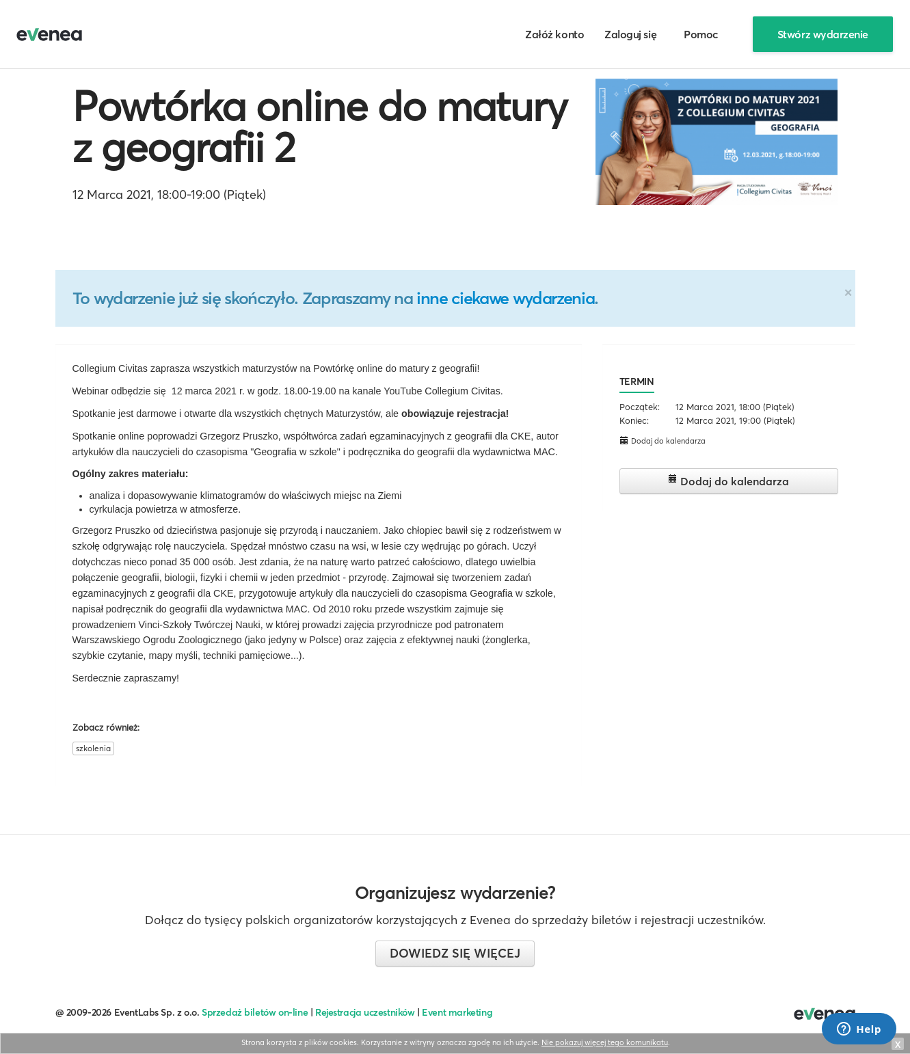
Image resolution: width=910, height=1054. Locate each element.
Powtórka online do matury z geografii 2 (319, 126)
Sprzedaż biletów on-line (255, 1012)
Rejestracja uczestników (365, 1012)
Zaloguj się (630, 34)
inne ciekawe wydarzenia (505, 298)
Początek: (639, 406)
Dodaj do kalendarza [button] (662, 440)
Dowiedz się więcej (455, 953)
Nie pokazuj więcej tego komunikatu (604, 1042)
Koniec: (634, 420)
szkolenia (93, 748)
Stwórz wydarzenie (822, 34)
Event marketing (457, 1012)
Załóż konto (554, 34)
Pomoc (701, 34)
